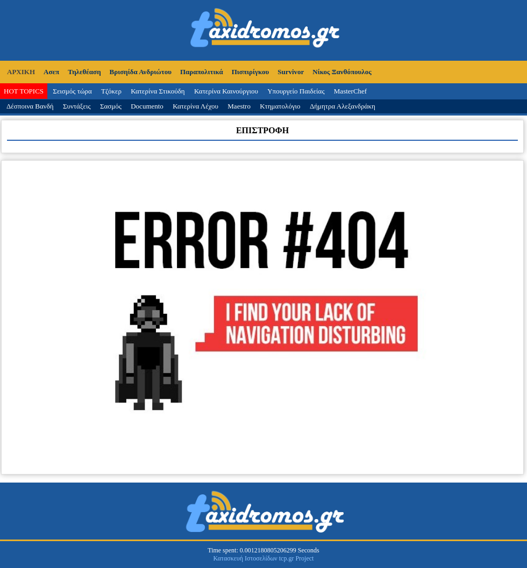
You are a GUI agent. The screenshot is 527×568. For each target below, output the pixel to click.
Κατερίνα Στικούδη (158, 91)
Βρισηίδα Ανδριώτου (141, 72)
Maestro (239, 106)
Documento (147, 106)
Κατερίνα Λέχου (195, 106)
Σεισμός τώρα (72, 91)
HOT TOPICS (24, 91)
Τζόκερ (111, 91)
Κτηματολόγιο (280, 106)
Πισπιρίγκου (250, 72)
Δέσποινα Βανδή (30, 106)
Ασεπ (51, 72)
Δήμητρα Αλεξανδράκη (342, 106)
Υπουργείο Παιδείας (295, 91)
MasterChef (350, 91)
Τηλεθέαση (84, 72)
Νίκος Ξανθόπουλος (341, 72)
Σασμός (111, 106)
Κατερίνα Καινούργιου (226, 91)
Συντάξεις (77, 106)
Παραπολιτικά (201, 72)
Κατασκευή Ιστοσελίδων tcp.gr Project (263, 558)
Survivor (290, 72)
